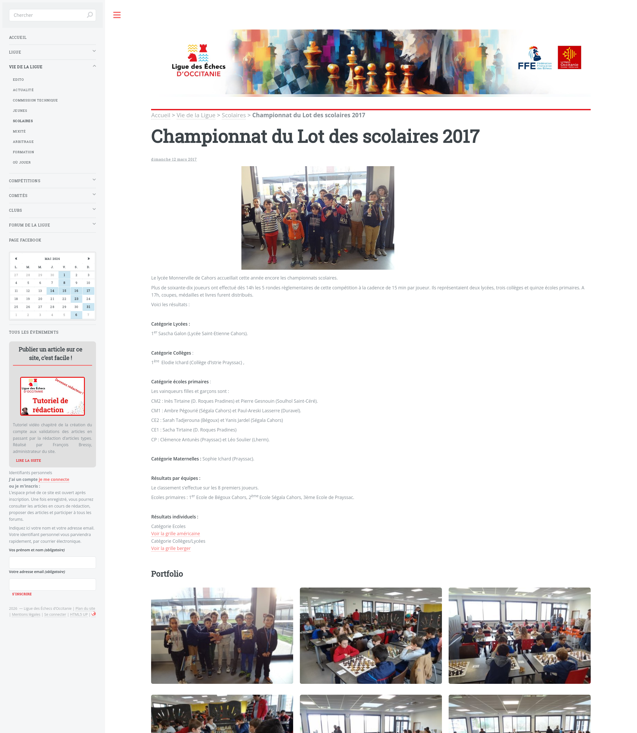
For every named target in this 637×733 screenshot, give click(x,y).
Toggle (117, 15)
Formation (23, 152)
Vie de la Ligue (196, 115)
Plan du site (85, 608)
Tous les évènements (34, 332)
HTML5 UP (79, 614)
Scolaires (234, 115)
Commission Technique (35, 100)
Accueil (160, 115)
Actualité (23, 90)
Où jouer (22, 162)
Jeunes (20, 110)
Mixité (19, 131)
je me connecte (54, 479)
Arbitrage (23, 142)
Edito (18, 79)
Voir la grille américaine (175, 533)
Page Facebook (25, 240)
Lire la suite (28, 460)
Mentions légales (26, 614)
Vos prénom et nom (37, 549)
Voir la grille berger (171, 548)
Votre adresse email (37, 571)
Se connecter (55, 614)
